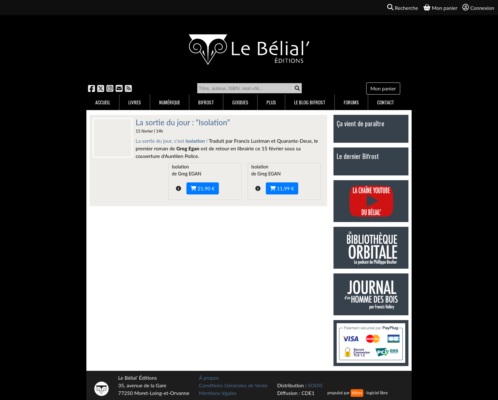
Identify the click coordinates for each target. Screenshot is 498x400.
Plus (271, 102)
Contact (385, 102)
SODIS (315, 385)
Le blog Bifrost (310, 102)
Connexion (478, 7)
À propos (209, 378)
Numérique (169, 102)
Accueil (102, 102)
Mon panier (383, 88)
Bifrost (206, 102)
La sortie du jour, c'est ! (172, 141)
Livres (134, 102)
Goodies (240, 102)
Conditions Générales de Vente (233, 385)
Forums (351, 102)
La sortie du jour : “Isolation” (183, 122)
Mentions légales (217, 393)
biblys (357, 392)
